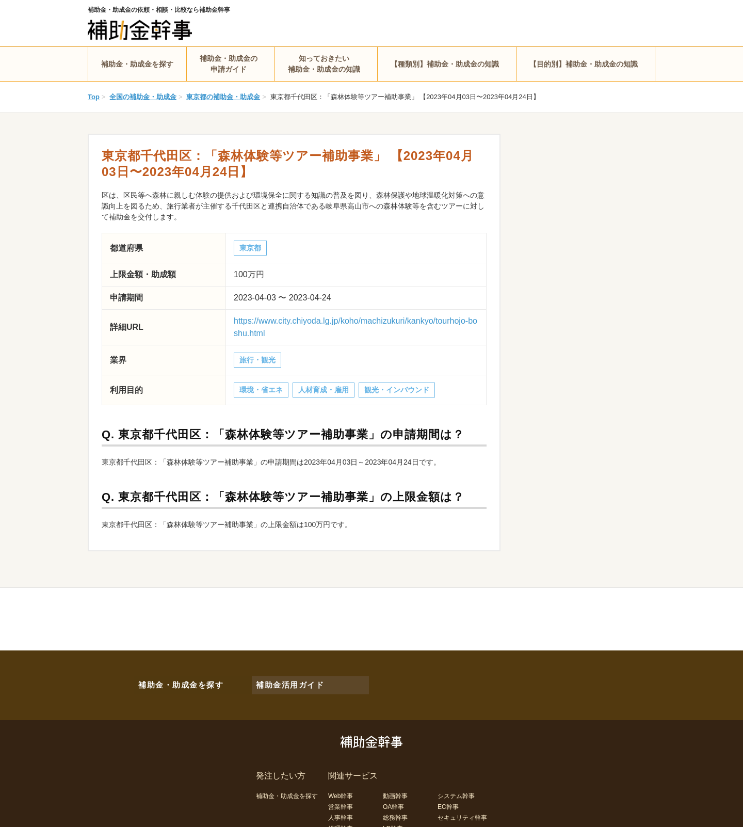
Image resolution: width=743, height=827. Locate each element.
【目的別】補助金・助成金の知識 (583, 64)
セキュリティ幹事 (462, 810)
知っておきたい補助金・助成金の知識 (324, 63)
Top (94, 97)
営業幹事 (340, 799)
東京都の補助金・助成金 (223, 97)
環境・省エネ (261, 390)
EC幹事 (448, 799)
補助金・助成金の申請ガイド (228, 63)
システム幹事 (456, 788)
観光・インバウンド (396, 390)
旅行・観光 (257, 360)
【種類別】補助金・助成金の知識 (445, 64)
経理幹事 (340, 821)
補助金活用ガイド (284, 681)
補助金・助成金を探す (137, 64)
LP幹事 (393, 821)
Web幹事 (340, 788)
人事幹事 (340, 810)
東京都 (250, 248)
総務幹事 (395, 810)
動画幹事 (395, 788)
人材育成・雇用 (323, 390)
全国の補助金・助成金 (142, 97)
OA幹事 (393, 799)
